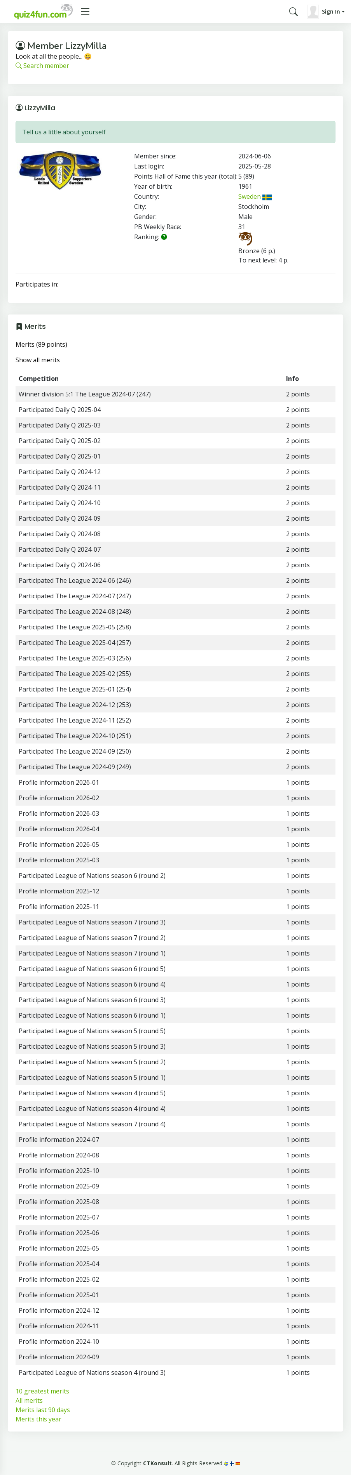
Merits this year (38, 1419)
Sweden (255, 196)
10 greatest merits (42, 1391)
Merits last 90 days (43, 1410)
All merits (29, 1400)
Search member (42, 65)
